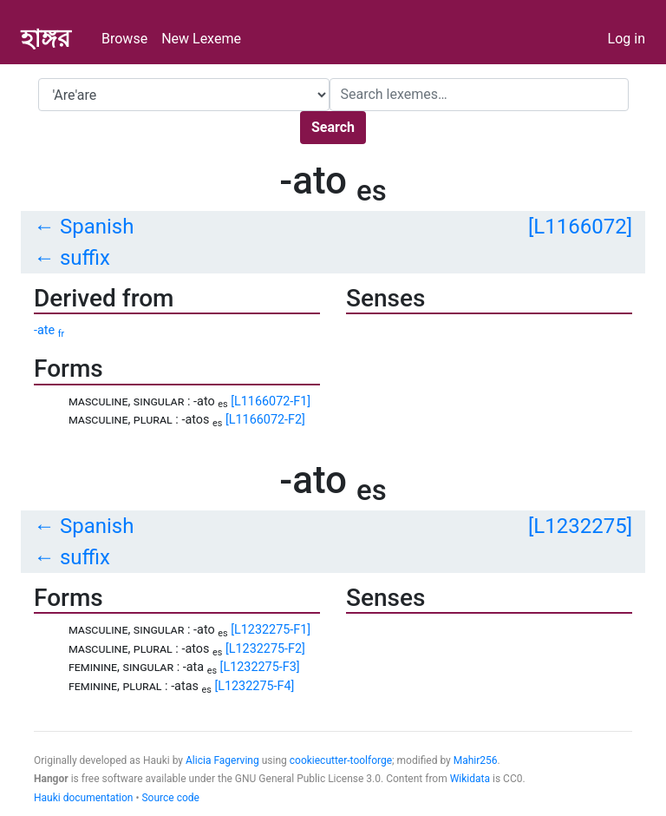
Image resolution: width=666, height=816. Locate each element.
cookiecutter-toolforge (341, 760)
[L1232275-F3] (260, 667)
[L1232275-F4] (254, 686)
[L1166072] (580, 226)
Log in (626, 38)
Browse (124, 38)
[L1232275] (580, 526)
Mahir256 (476, 760)
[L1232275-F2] (265, 649)
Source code (170, 798)
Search (333, 127)
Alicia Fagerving (222, 760)
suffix (85, 258)
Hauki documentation (83, 798)
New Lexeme (201, 38)
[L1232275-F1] (270, 629)
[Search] (479, 94)
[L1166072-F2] (265, 419)
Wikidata (470, 779)
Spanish (97, 226)
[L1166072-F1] (270, 401)
